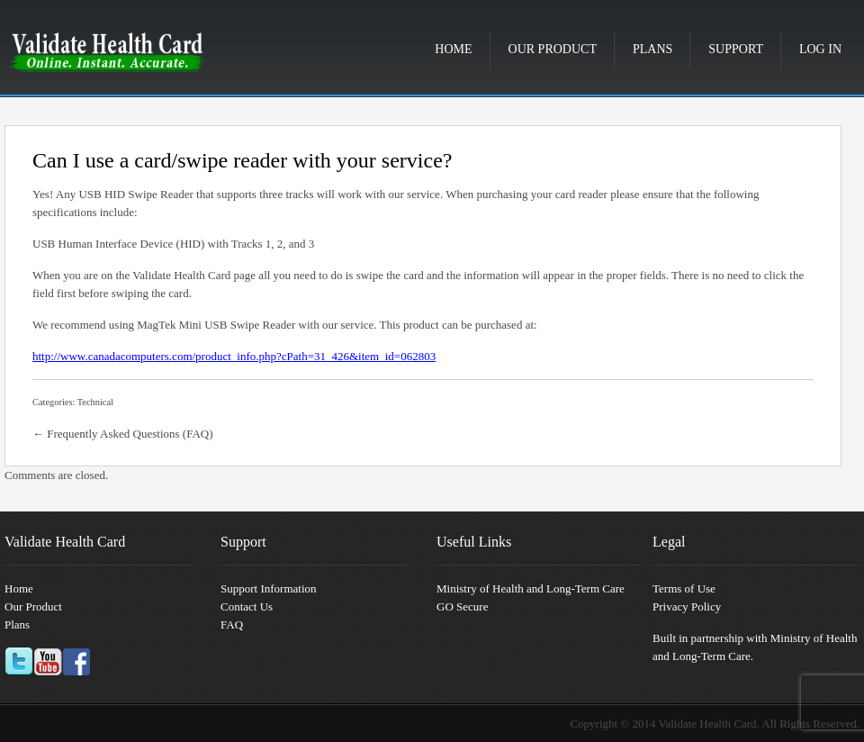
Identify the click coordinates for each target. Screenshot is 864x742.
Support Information (268, 588)
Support (735, 49)
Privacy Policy (686, 606)
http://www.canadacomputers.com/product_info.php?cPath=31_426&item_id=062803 (234, 356)
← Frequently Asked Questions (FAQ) (122, 433)
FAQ (231, 624)
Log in (820, 49)
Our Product (552, 49)
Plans (652, 49)
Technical (95, 402)
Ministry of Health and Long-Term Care (530, 588)
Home (453, 49)
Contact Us (246, 606)
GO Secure (462, 606)
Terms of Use (684, 588)
